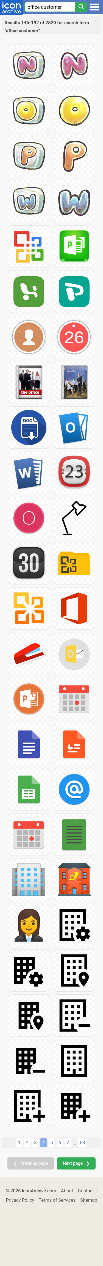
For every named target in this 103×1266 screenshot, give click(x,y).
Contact (86, 1190)
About (67, 1190)
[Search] (81, 7)
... (74, 1143)
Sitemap (88, 1200)
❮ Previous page (30, 1163)
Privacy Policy (20, 1200)
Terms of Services (57, 1200)
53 (82, 1142)
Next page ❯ (76, 1163)
